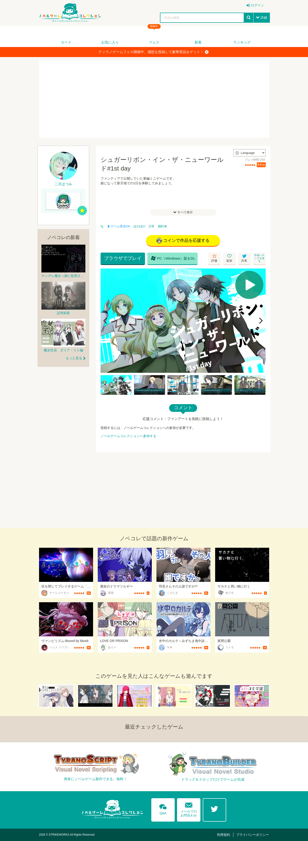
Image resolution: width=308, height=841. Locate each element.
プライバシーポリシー (252, 835)
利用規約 (223, 835)
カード (66, 42)
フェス (154, 42)
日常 (152, 226)
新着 (198, 42)
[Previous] (106, 320)
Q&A (163, 808)
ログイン (257, 5)
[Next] (260, 320)
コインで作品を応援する (183, 240)
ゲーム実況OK (119, 226)
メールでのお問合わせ (189, 808)
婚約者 (162, 226)
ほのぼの (139, 226)
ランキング (242, 42)
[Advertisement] (154, 99)
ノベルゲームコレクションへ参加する (128, 436)
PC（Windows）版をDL (173, 258)
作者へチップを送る (259, 258)
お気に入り (110, 42)
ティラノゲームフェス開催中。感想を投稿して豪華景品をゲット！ (153, 51)
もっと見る (74, 358)
